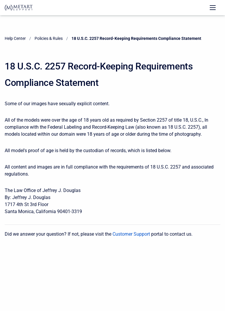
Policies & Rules (49, 38)
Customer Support (131, 234)
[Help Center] (19, 8)
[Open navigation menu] (213, 7)
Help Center (15, 38)
